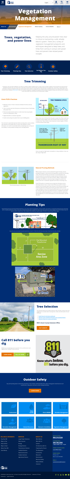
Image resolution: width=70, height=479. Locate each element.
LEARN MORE (35, 391)
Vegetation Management (25, 26)
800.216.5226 (58, 437)
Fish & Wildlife (50, 26)
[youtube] (66, 475)
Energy (20, 443)
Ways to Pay (4, 441)
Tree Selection (29, 68)
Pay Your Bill (4, 439)
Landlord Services (22, 450)
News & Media (39, 461)
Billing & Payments (7, 437)
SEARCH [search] (61, 2)
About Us (3, 26)
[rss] (63, 475)
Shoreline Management (61, 412)
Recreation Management (9, 427)
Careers (38, 443)
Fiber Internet (21, 441)
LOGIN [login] (67, 2)
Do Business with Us (41, 446)
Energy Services (22, 446)
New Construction (23, 452)
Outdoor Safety (53, 68)
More (59, 27)
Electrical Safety (40, 459)
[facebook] (55, 475)
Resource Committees (44, 427)
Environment (12, 26)
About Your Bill (4, 448)
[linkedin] (60, 475)
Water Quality (38, 26)
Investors (38, 464)
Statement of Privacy (36, 474)
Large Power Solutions (24, 439)
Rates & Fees (4, 443)
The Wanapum (39, 450)
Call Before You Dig (41, 67)
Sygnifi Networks (10, 476)
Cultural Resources (28, 427)
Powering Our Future (41, 448)
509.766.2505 (58, 442)
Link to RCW (15, 90)
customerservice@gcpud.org (59, 461)
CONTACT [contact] (56, 2)
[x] (58, 475)
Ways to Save (4, 446)
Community (39, 452)
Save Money (4, 450)
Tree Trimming (5, 68)
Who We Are (39, 439)
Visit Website (43, 328)
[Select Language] (49, 2)
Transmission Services (24, 448)
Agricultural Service (23, 457)
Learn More (8, 354)
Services (21, 437)
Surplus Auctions (22, 455)
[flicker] (68, 475)
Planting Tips (17, 68)
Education (38, 455)
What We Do (39, 441)
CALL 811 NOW (22, 354)
